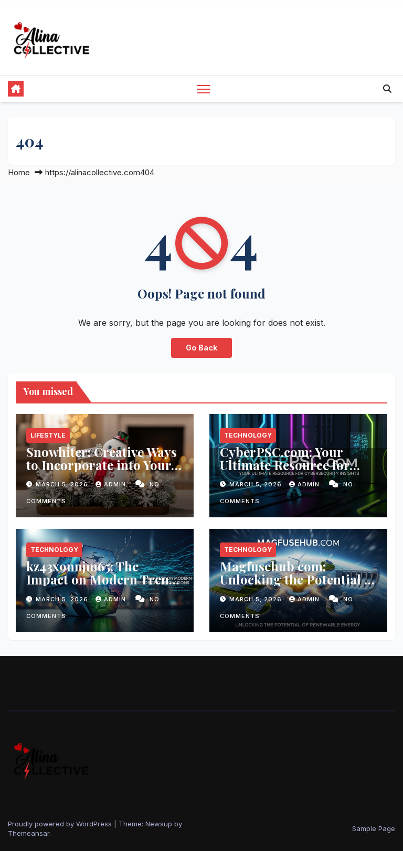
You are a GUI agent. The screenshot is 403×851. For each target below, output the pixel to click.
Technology (248, 435)
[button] (387, 88)
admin (112, 484)
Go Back (201, 347)
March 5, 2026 (63, 484)
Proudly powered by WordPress (61, 824)
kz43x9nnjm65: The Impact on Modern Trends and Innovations (104, 579)
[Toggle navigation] (203, 89)
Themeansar (28, 833)
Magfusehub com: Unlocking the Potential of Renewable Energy (298, 579)
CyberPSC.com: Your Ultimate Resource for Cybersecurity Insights (288, 464)
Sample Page (373, 828)
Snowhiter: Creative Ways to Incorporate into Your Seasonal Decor (101, 464)
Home (19, 172)
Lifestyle (48, 435)
